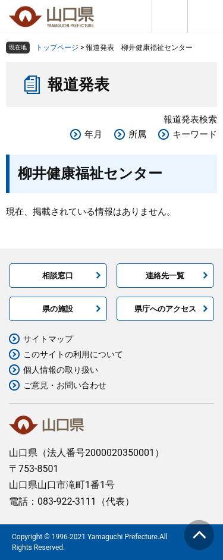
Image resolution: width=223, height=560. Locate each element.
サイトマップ (48, 339)
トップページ (57, 47)
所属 (137, 134)
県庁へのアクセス (165, 308)
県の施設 (57, 308)
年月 (93, 134)
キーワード (194, 134)
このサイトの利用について (73, 354)
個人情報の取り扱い (60, 370)
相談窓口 (57, 275)
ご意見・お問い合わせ (64, 385)
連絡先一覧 (165, 275)
